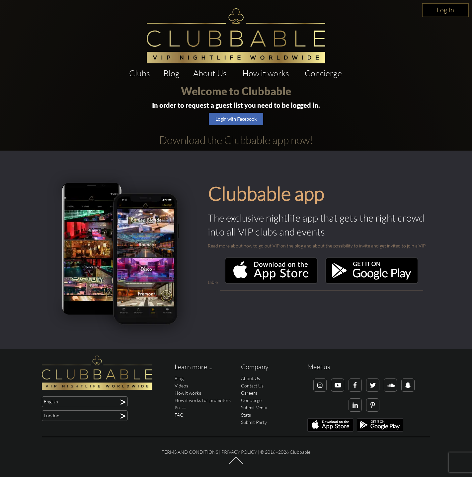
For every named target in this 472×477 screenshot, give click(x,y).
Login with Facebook (236, 119)
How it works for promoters (203, 400)
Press (180, 407)
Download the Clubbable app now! (236, 139)
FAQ (179, 415)
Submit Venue (255, 407)
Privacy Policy (239, 452)
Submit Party (254, 422)
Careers (249, 393)
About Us (210, 73)
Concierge (323, 73)
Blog (171, 73)
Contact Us (252, 385)
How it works (265, 73)
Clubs (139, 73)
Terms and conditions (190, 452)
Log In (445, 10)
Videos (181, 385)
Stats (246, 415)
